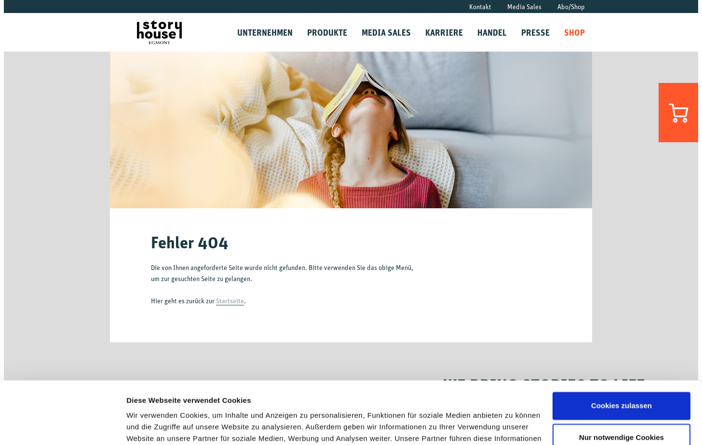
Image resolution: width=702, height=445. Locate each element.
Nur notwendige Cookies (621, 375)
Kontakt (480, 6)
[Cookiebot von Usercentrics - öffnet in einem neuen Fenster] (62, 426)
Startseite (230, 301)
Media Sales (524, 6)
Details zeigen (150, 426)
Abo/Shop (571, 6)
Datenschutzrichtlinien (396, 399)
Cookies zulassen (621, 343)
